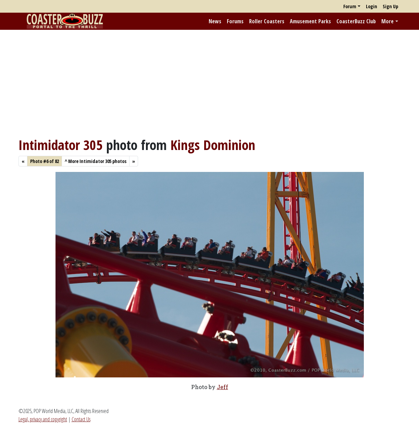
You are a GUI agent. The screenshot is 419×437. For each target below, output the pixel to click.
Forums (235, 21)
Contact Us (81, 419)
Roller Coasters (266, 21)
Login (371, 6)
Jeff (222, 386)
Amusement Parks (310, 21)
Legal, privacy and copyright (43, 419)
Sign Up (390, 6)
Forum (349, 6)
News (215, 21)
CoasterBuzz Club (356, 21)
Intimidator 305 (61, 144)
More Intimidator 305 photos (95, 161)
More (387, 21)
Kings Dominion (212, 144)
